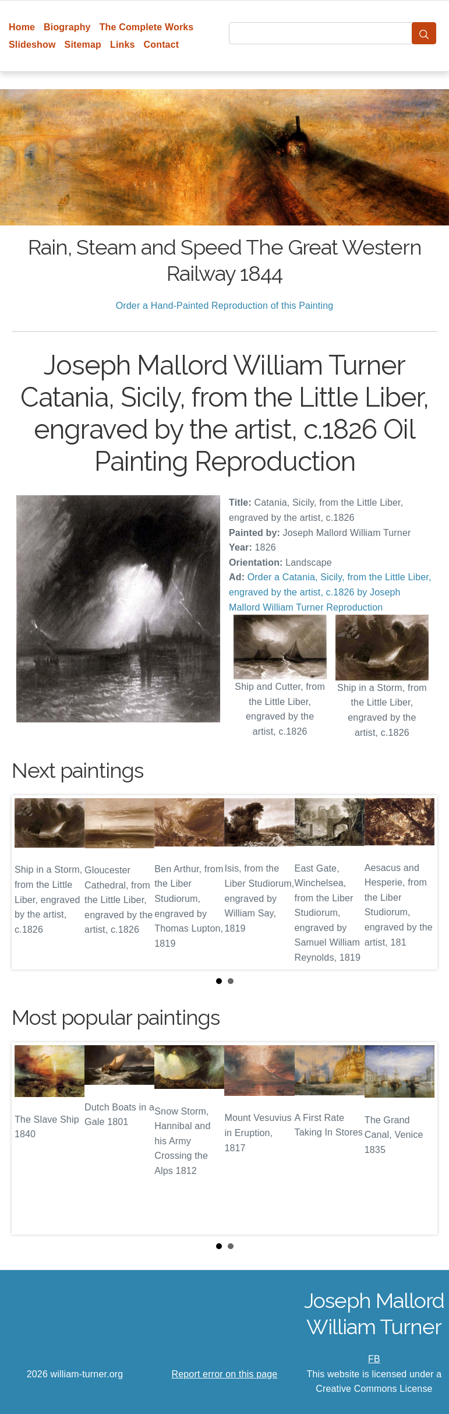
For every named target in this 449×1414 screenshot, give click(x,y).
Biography (67, 27)
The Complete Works (147, 27)
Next (419, 882)
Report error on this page (225, 1374)
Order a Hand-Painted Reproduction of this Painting (225, 306)
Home (22, 27)
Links (122, 45)
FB (374, 1359)
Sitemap (83, 45)
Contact (161, 45)
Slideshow (32, 45)
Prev (29, 882)
